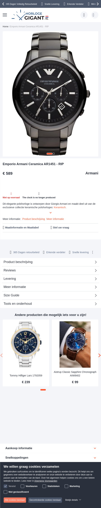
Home (5, 26)
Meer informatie (55, 219)
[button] (49, 153)
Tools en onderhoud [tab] (18, 303)
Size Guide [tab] (11, 295)
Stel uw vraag (61, 227)
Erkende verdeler (55, 252)
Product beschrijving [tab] (18, 262)
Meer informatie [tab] (15, 287)
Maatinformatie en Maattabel (22, 227)
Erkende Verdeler (75, 4)
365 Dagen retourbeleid (26, 252)
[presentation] (4, 4)
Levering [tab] (10, 278)
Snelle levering (80, 252)
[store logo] (31, 15)
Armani (91, 173)
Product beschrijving (33, 219)
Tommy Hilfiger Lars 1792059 (26, 375)
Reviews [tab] (10, 270)
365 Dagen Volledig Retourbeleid (21, 4)
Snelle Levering (52, 4)
